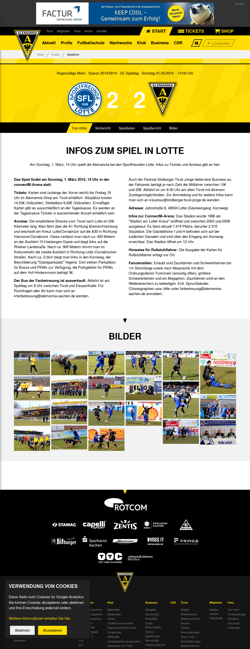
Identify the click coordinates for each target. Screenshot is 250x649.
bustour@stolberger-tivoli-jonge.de (179, 199)
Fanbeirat (233, 618)
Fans (77, 31)
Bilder (173, 128)
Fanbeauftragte (237, 614)
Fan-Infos (79, 128)
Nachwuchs (121, 43)
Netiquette (113, 636)
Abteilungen (114, 614)
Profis (66, 43)
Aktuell (49, 43)
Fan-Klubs (234, 623)
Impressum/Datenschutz (122, 627)
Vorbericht (103, 128)
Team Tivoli (187, 636)
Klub (141, 43)
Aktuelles (150, 609)
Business (160, 43)
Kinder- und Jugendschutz (86, 625)
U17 (80, 645)
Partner (149, 632)
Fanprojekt (234, 627)
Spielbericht (152, 128)
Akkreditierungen (191, 641)
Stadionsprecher (190, 618)
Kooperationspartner (90, 614)
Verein (111, 618)
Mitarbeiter (113, 609)
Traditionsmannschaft (120, 623)
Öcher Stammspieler (153, 625)
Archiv (88, 31)
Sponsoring (152, 614)
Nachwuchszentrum (90, 609)
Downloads (216, 618)
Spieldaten (127, 128)
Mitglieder (63, 31)
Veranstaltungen (190, 632)
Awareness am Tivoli (119, 646)
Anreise (185, 623)
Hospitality (151, 618)
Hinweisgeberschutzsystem (123, 641)
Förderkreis (114, 632)
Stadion (185, 609)
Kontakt (102, 31)
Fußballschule (90, 43)
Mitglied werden (213, 611)
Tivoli (49, 31)
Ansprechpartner (155, 645)
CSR (178, 43)
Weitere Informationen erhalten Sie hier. (40, 620)
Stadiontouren (189, 614)
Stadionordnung (190, 646)
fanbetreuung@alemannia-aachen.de (45, 295)
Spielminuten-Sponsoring (153, 638)
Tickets (185, 627)
